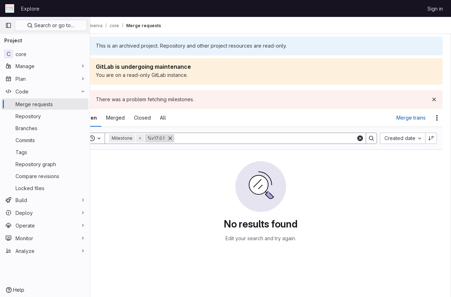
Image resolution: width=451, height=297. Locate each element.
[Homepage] (10, 8)
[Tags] (44, 152)
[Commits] (44, 140)
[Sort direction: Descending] (431, 138)
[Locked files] (44, 188)
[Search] (275, 138)
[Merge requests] (44, 104)
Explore (30, 9)
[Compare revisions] (44, 176)
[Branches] (44, 128)
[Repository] (44, 116)
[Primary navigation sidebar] (8, 25)
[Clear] (360, 138)
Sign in (435, 9)
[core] (44, 54)
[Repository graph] (44, 164)
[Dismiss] (434, 99)
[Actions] (437, 117)
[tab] (110, 118)
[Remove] (190, 138)
